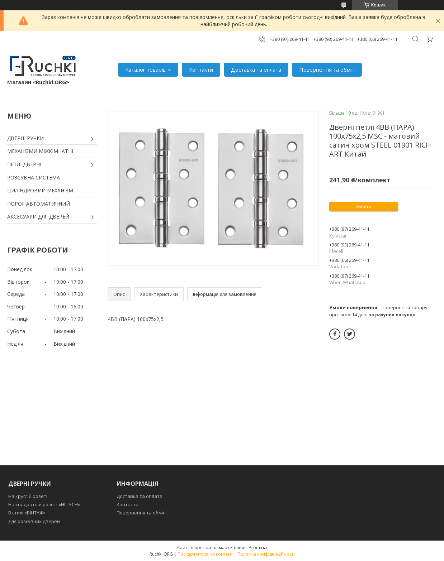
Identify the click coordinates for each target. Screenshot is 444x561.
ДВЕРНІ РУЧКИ (25, 138)
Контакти (201, 69)
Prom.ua (258, 547)
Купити (363, 206)
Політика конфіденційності (265, 554)
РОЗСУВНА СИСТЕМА (33, 177)
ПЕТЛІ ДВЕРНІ (24, 164)
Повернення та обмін (327, 69)
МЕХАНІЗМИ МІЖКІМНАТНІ (40, 151)
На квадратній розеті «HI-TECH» (44, 504)
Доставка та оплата (256, 69)
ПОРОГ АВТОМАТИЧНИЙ (38, 203)
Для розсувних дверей (34, 521)
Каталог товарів (145, 69)
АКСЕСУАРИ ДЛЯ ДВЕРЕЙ (38, 216)
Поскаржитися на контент (205, 554)
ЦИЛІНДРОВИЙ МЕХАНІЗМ (40, 190)
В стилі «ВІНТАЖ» (27, 512)
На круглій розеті (27, 496)
